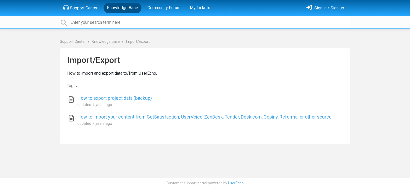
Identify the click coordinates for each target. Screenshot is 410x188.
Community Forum (163, 7)
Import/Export (138, 41)
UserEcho (236, 183)
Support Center (80, 7)
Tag (71, 85)
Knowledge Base (122, 7)
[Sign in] (325, 8)
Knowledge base (106, 41)
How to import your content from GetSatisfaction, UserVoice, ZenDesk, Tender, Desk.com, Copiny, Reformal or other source (204, 117)
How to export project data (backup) (114, 98)
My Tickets (200, 7)
